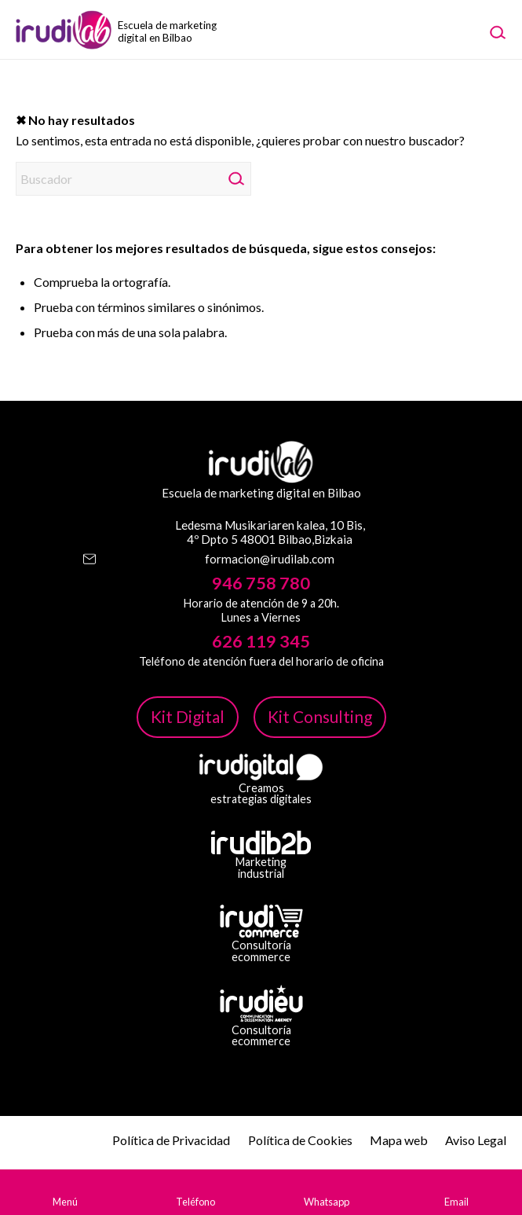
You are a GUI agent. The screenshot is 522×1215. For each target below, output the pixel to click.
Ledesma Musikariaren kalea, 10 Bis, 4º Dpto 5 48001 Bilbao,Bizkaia (270, 532)
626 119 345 (261, 641)
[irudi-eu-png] (261, 1003)
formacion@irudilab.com (269, 559)
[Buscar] (496, 31)
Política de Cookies (300, 1139)
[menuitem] (496, 31)
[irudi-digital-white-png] (261, 767)
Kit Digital (187, 716)
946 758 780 (261, 583)
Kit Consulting (320, 716)
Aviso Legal (475, 1139)
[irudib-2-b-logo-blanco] (261, 842)
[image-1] (114, 29)
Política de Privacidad (171, 1139)
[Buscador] (133, 179)
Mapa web (399, 1139)
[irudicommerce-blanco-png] (261, 921)
